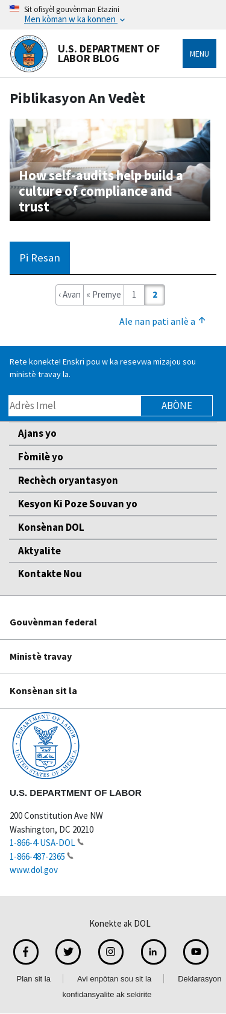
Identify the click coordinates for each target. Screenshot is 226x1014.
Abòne (177, 405)
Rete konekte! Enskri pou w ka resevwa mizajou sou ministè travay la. (103, 368)
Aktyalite (39, 550)
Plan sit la (34, 978)
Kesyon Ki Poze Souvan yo (77, 503)
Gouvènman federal (53, 622)
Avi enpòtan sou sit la (114, 978)
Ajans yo (37, 433)
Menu (199, 53)
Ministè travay (41, 656)
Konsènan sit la (43, 690)
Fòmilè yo (40, 456)
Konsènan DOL (51, 527)
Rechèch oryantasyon (68, 480)
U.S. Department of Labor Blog (85, 53)
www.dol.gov (34, 869)
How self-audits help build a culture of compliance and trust (101, 191)
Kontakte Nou (50, 573)
